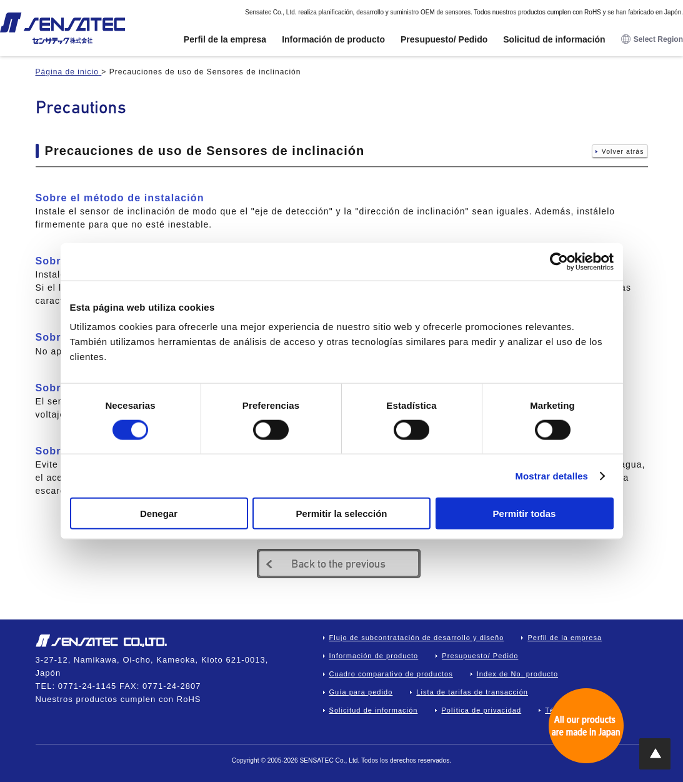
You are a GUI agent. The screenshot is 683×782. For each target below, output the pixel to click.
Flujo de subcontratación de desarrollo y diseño (416, 637)
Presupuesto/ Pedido (444, 39)
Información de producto (333, 39)
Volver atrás (623, 151)
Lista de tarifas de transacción (472, 692)
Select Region (652, 39)
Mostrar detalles (551, 475)
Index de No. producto (517, 674)
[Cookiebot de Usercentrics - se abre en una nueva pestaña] (559, 261)
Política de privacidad (481, 710)
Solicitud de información (554, 39)
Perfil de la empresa (225, 39)
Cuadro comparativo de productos (391, 674)
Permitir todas (524, 513)
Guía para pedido (361, 692)
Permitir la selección (341, 513)
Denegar (158, 513)
